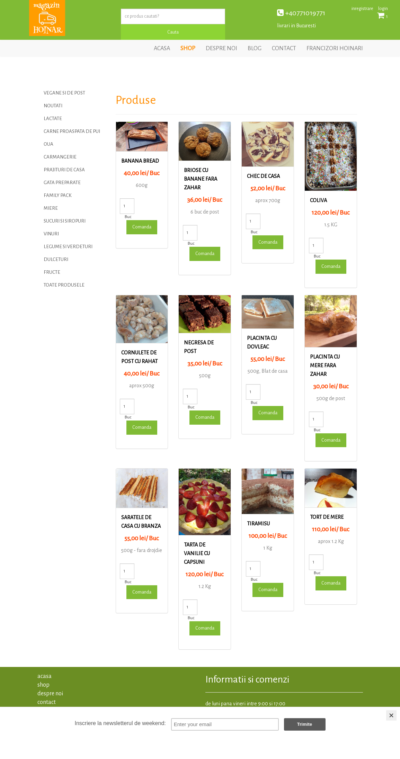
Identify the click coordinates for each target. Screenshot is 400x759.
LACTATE (53, 118)
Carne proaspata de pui (72, 131)
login (383, 8)
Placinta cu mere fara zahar (325, 365)
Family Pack (58, 195)
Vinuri (51, 233)
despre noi (221, 48)
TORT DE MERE (327, 517)
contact (284, 48)
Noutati (53, 105)
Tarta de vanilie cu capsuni (197, 553)
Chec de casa (263, 176)
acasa (162, 48)
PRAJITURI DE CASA (64, 169)
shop (187, 48)
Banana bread (140, 161)
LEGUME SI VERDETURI (68, 246)
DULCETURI (56, 259)
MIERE (51, 208)
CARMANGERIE (60, 157)
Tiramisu (258, 523)
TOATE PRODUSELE (64, 285)
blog (254, 48)
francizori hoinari (334, 48)
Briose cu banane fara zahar (200, 179)
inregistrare (362, 8)
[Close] (391, 715)
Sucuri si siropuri (65, 221)
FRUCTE (52, 272)
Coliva (318, 200)
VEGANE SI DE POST (64, 93)
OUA (48, 144)
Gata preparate (62, 182)
